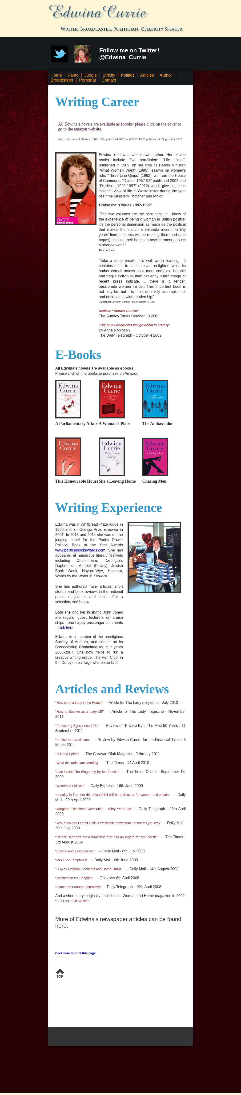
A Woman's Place (114, 423)
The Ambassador (157, 423)
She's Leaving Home (117, 481)
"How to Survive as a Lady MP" (79, 711)
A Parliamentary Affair (76, 423)
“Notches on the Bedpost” (74, 878)
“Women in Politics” (69, 786)
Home (56, 75)
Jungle (90, 75)
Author (166, 75)
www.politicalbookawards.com (80, 550)
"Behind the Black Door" (73, 740)
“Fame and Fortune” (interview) (78, 887)
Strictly (109, 75)
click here (66, 628)
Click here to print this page (75, 953)
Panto (73, 75)
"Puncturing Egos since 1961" (77, 726)
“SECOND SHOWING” (72, 901)
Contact (108, 80)
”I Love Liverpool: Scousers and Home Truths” (89, 869)
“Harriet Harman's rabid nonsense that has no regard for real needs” (106, 837)
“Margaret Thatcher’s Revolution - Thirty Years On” (93, 809)
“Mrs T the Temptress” (71, 860)
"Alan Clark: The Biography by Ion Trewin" (87, 772)
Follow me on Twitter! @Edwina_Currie (129, 53)
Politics (127, 75)
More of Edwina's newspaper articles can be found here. (118, 922)
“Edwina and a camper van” (75, 851)
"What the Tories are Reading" (77, 763)
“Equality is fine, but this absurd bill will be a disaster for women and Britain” (112, 795)
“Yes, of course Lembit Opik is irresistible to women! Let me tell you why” (108, 823)
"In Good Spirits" (67, 754)
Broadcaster (62, 80)
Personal (87, 80)
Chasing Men (154, 481)
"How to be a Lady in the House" (79, 703)
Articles (147, 75)
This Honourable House (76, 481)
